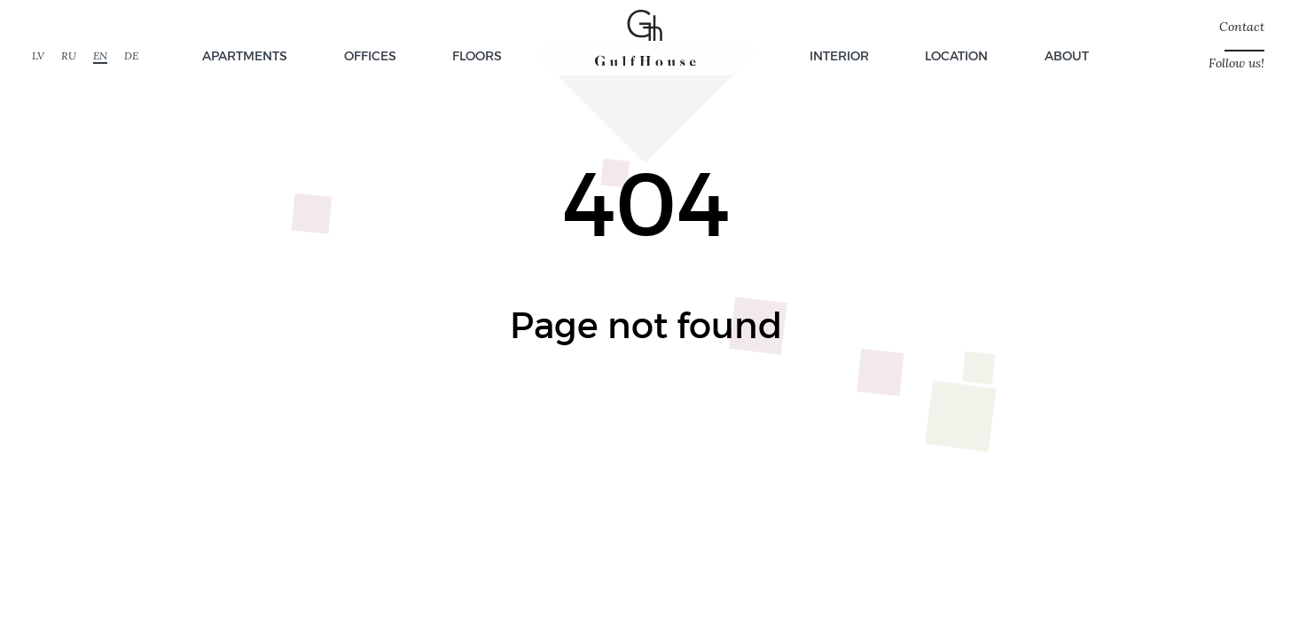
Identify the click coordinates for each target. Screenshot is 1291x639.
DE (131, 55)
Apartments (244, 55)
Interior (839, 55)
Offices (370, 55)
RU (68, 55)
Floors (477, 55)
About (1067, 55)
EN (100, 55)
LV (38, 55)
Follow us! (1236, 63)
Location (956, 55)
